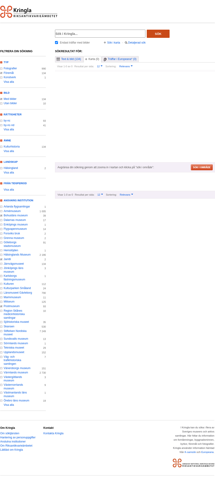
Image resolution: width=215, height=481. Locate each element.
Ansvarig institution (18, 200)
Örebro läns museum (16, 400)
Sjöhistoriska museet (16, 321)
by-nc (7, 120)
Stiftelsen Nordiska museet (15, 332)
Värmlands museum (16, 372)
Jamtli (7, 259)
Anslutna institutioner (13, 441)
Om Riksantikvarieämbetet (16, 445)
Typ (6, 62)
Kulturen (9, 283)
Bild (7, 92)
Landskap (11, 161)
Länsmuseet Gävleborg (18, 292)
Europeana (207, 452)
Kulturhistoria (12, 146)
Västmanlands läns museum (15, 394)
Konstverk (10, 77)
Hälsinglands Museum (17, 254)
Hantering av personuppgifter (18, 437)
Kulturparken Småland (17, 288)
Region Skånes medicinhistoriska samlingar (14, 314)
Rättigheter (12, 114)
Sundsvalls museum (16, 338)
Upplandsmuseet (14, 352)
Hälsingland (11, 168)
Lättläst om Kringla (11, 449)
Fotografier (10, 68)
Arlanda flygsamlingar (17, 206)
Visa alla (9, 81)
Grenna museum (14, 238)
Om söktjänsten (9, 433)
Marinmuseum (12, 297)
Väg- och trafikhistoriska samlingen (12, 360)
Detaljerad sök (137, 42)
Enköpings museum (16, 224)
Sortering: (110, 66)
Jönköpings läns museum (13, 269)
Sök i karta (113, 42)
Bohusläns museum (16, 215)
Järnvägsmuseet (14, 263)
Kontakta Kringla (53, 433)
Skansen (9, 326)
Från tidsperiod (15, 183)
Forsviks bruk (12, 233)
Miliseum (9, 301)
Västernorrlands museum (13, 386)
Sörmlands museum (16, 343)
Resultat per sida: (84, 66)
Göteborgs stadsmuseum (12, 244)
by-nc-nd (9, 125)
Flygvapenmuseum (15, 228)
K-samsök (190, 452)
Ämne (7, 140)
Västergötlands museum (13, 378)
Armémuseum (12, 211)
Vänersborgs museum (17, 368)
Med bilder (10, 99)
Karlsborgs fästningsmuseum (14, 277)
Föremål (9, 73)
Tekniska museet (14, 347)
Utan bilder (10, 103)
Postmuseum (12, 306)
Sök (158, 34)
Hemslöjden (11, 250)
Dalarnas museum (15, 220)
